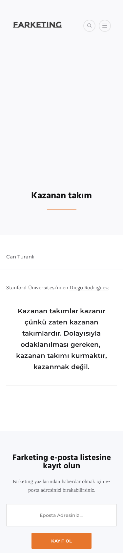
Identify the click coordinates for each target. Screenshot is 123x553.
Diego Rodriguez (89, 287)
